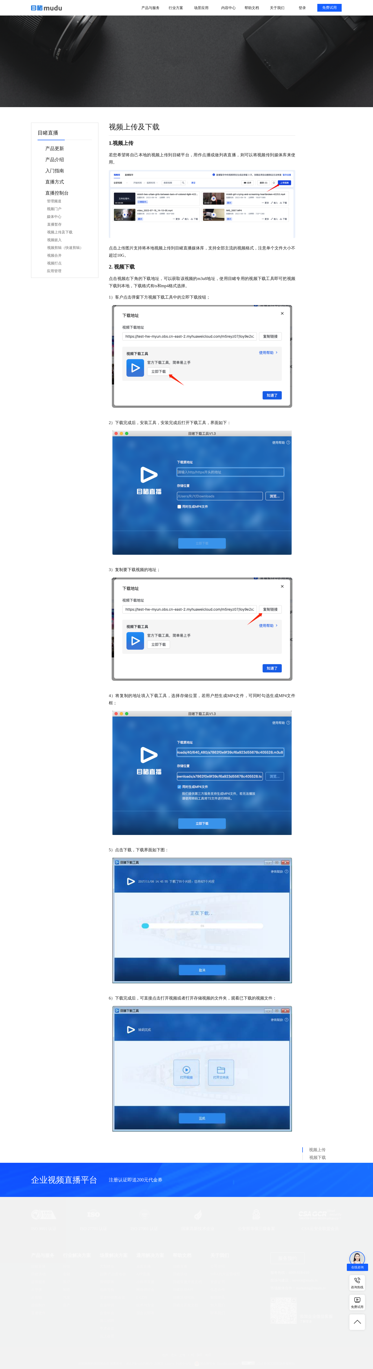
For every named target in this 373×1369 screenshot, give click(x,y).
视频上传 (317, 1150)
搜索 (248, 65)
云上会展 (107, 1336)
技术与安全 (145, 1305)
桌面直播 (143, 1266)
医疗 (66, 1282)
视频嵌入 (54, 240)
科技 (66, 1266)
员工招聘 (107, 1321)
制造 (66, 1290)
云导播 (36, 1290)
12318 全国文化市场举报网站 (275, 1363)
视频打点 (54, 263)
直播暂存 (54, 224)
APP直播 (143, 1274)
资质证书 (217, 1282)
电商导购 (107, 1290)
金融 (66, 1274)
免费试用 (329, 8)
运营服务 (38, 1282)
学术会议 (107, 1328)
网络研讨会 (145, 1290)
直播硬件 (38, 1313)
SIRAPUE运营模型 (225, 1274)
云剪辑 (36, 1297)
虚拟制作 (38, 1305)
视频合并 (54, 255)
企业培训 (107, 1305)
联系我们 (217, 1313)
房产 (66, 1305)
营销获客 (107, 1282)
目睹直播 (38, 1266)
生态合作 (217, 1290)
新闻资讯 (217, 1297)
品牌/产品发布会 (113, 1274)
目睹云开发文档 (185, 1305)
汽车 (66, 1297)
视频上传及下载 (60, 232)
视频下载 (317, 1157)
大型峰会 (107, 1266)
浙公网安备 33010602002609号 (220, 1363)
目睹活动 (38, 1274)
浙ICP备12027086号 (139, 1363)
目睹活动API (183, 1290)
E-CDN (141, 1297)
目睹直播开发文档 (187, 1282)
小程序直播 (145, 1282)
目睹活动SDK (184, 1297)
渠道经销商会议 (112, 1297)
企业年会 (107, 1313)
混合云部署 (145, 1313)
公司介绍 (217, 1266)
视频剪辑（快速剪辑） (65, 248)
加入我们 (217, 1305)
